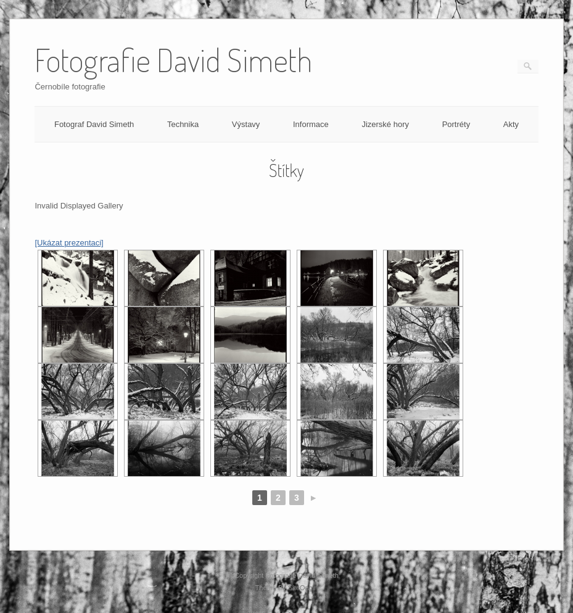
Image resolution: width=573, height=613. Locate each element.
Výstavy (246, 124)
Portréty (456, 124)
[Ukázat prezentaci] (69, 242)
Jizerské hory (385, 124)
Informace (311, 124)
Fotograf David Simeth (94, 124)
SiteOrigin (303, 587)
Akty (511, 124)
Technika (183, 124)
